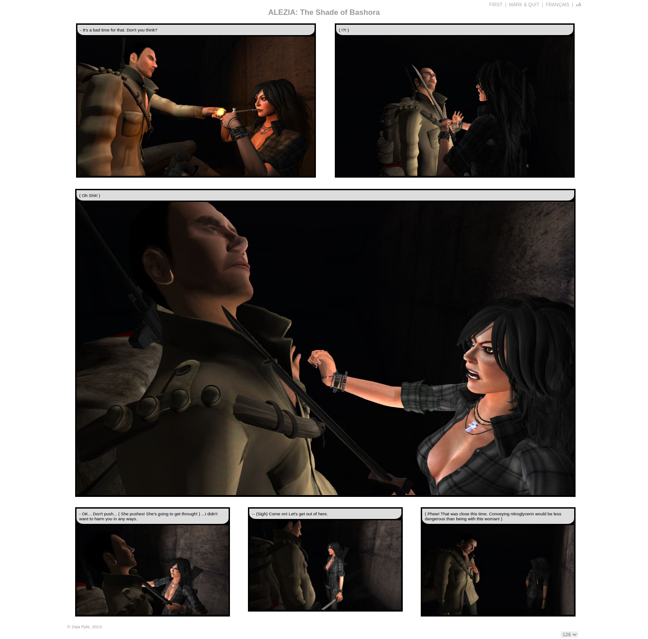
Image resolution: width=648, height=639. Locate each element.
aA (578, 4)
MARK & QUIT (524, 4)
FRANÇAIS (558, 4)
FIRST (496, 4)
